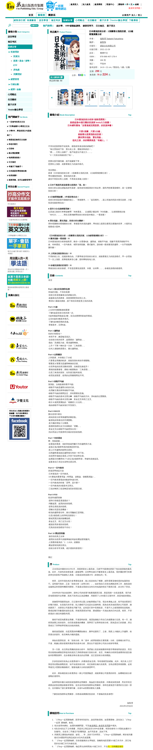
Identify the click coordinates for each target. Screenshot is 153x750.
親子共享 (104, 20)
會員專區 (98, 4)
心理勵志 (80, 20)
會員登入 (74, 4)
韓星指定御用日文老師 (18, 140)
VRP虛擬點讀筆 (72, 26)
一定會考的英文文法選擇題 (17, 220)
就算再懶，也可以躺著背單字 (20, 180)
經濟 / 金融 (16, 89)
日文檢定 (100, 26)
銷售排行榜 (19, 20)
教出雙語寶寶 (14, 153)
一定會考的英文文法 (17, 122)
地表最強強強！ (15, 158)
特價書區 (31, 20)
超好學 (59, 26)
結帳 (137, 4)
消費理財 (17, 74)
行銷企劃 (15, 84)
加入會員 (86, 4)
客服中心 (110, 4)
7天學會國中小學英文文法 (19, 126)
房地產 (16, 70)
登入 (140, 15)
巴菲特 (11, 149)
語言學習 (43, 20)
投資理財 (15, 52)
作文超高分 (12, 204)
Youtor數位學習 (118, 20)
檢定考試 (56, 20)
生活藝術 (92, 20)
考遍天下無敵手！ (16, 166)
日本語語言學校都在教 (18, 171)
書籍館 (41, 15)
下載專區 (133, 20)
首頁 (31, 15)
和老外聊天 (13, 144)
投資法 (16, 56)
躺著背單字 (88, 26)
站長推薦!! (13, 175)
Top (129, 115)
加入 (133, 15)
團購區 (52, 15)
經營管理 (15, 79)
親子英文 (111, 26)
